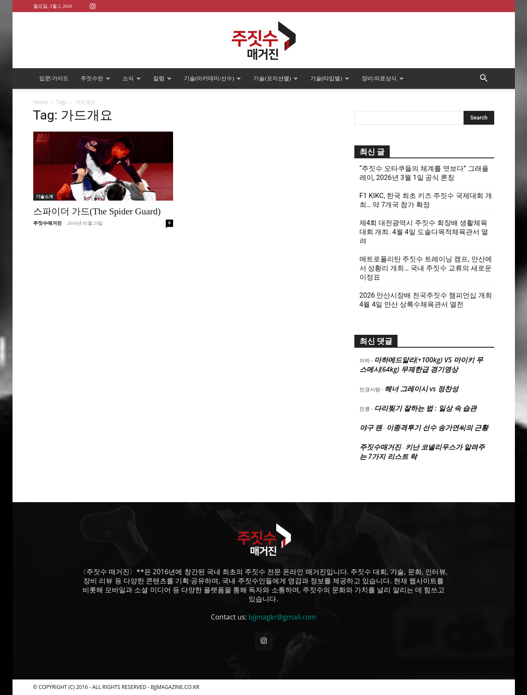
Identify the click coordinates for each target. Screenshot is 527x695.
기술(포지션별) (275, 78)
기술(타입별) (329, 78)
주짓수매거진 (47, 223)
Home (40, 102)
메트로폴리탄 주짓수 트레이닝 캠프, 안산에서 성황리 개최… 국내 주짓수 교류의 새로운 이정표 (426, 268)
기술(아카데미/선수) (212, 78)
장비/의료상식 (383, 78)
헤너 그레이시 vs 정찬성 (421, 388)
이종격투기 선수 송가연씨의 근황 (437, 427)
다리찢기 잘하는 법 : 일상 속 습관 (425, 408)
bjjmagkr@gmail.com (282, 617)
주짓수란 (95, 78)
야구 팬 (371, 427)
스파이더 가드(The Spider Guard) (97, 211)
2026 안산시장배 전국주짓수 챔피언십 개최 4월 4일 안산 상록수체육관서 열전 (426, 299)
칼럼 (162, 78)
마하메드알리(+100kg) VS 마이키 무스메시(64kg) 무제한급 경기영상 (421, 364)
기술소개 (44, 196)
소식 (132, 78)
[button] (483, 79)
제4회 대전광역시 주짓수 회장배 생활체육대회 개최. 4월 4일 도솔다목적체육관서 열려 (424, 232)
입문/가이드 (54, 78)
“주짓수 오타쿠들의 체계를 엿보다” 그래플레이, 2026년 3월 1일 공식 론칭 (424, 173)
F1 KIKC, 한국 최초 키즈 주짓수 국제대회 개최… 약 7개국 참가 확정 (426, 200)
